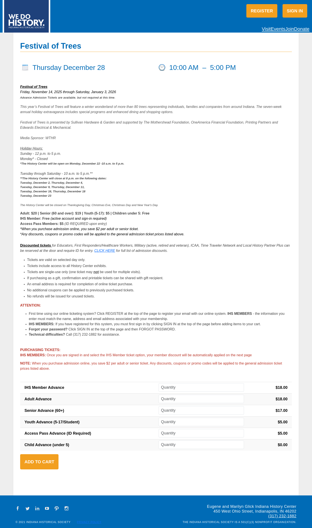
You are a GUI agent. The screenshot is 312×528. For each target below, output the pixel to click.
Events (278, 29)
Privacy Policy (89, 522)
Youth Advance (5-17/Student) (52, 422)
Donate (301, 29)
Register (262, 10)
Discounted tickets (35, 245)
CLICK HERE (104, 250)
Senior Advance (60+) (44, 410)
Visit (266, 29)
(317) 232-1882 (282, 516)
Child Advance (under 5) (46, 445)
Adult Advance (38, 399)
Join (289, 29)
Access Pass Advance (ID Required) (57, 433)
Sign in (295, 10)
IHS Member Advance (44, 387)
